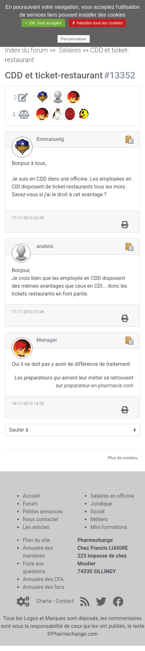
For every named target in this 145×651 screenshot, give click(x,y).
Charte (43, 601)
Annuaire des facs (43, 587)
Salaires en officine (112, 496)
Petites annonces (43, 511)
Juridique (101, 504)
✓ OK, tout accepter (43, 23)
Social (97, 511)
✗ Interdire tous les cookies (97, 23)
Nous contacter (40, 519)
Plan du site (36, 540)
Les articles (36, 527)
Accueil (31, 496)
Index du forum (26, 50)
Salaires (70, 50)
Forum (30, 504)
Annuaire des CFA (43, 579)
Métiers (99, 519)
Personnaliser (74, 38)
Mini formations (108, 527)
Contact (65, 601)
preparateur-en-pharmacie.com (98, 385)
